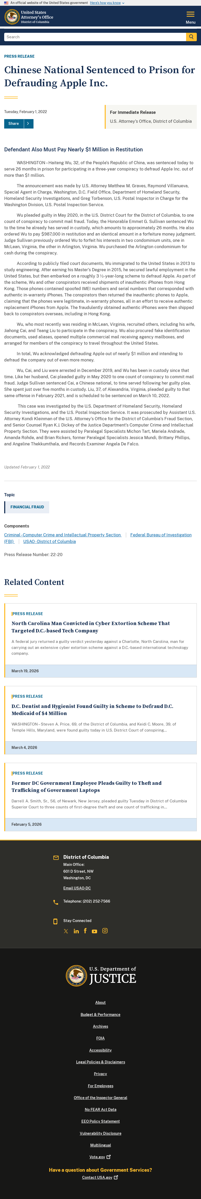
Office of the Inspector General (100, 1098)
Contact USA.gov (100, 1177)
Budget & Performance (100, 1015)
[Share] (19, 124)
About (100, 1002)
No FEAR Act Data (100, 1109)
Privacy (100, 1074)
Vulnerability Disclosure (100, 1133)
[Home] (29, 23)
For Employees (100, 1086)
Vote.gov (101, 1157)
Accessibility (100, 1050)
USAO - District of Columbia (49, 541)
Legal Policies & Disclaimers (100, 1062)
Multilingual (100, 1145)
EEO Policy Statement (100, 1121)
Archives (100, 1026)
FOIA (100, 1038)
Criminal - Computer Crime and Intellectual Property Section (63, 534)
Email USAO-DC (77, 888)
